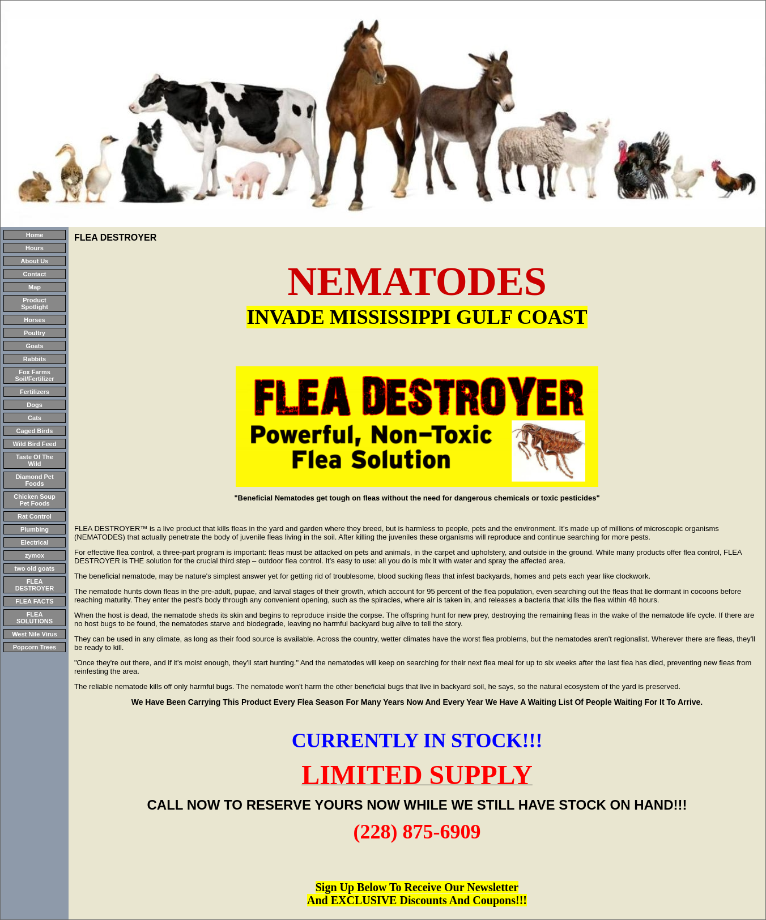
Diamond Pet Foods (34, 480)
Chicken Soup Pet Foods (34, 500)
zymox (34, 555)
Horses (34, 319)
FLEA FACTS (34, 601)
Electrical (35, 542)
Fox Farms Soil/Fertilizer (34, 375)
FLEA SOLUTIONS (34, 617)
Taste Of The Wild (34, 460)
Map (34, 287)
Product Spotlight (34, 303)
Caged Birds (34, 430)
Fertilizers (34, 391)
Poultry (34, 333)
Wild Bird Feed (35, 443)
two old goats (35, 568)
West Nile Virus (34, 634)
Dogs (34, 404)
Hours (34, 248)
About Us (35, 261)
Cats (34, 417)
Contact (34, 274)
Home (35, 235)
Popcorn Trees (34, 647)
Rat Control (35, 516)
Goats (34, 346)
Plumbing (34, 529)
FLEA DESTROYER (34, 585)
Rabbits (34, 359)
